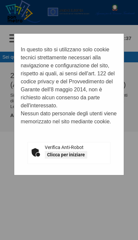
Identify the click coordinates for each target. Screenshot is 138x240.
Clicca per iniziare (66, 154)
